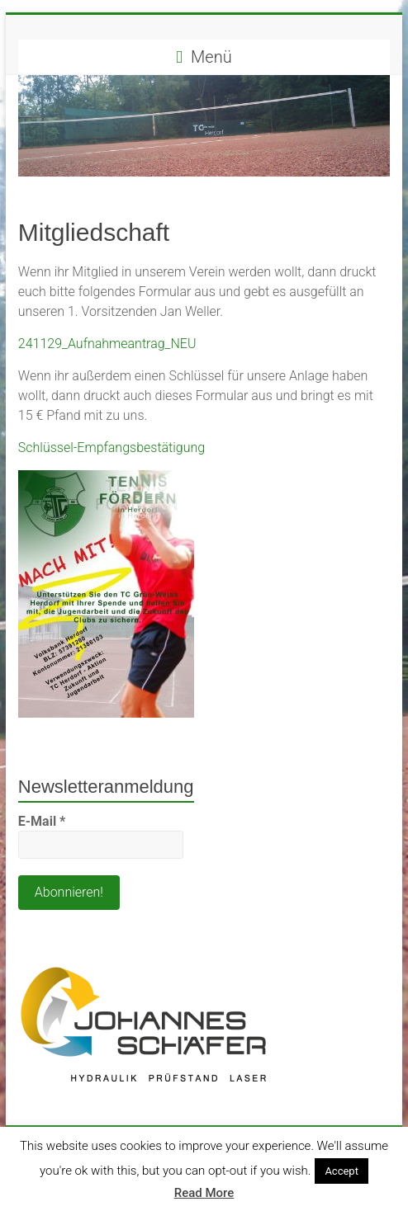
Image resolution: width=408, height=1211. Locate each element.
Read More (204, 1192)
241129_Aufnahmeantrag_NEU (107, 343)
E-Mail (42, 821)
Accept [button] (341, 1171)
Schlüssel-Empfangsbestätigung (111, 447)
